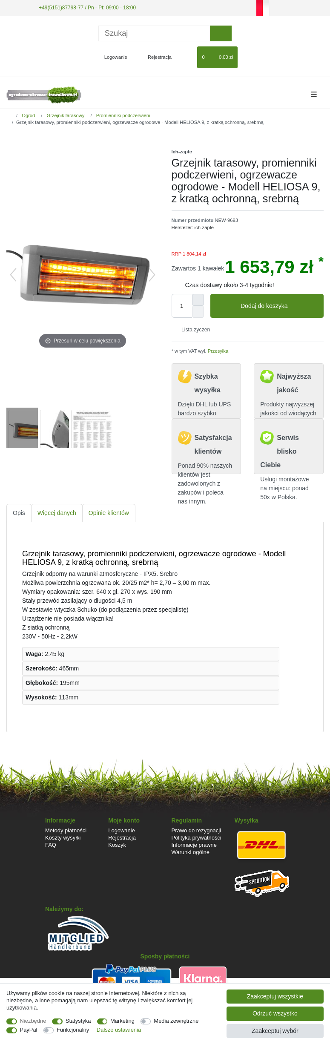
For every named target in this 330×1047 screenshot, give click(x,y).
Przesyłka (218, 351)
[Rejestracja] (154, 57)
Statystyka (78, 1021)
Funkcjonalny (73, 1030)
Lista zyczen (192, 330)
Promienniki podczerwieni (122, 115)
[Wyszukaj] (221, 33)
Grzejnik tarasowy (64, 115)
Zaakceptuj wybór (275, 1030)
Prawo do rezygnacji (196, 830)
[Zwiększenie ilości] (198, 300)
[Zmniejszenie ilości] (198, 312)
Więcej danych (56, 512)
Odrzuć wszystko (275, 1013)
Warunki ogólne (190, 852)
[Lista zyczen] (186, 57)
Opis (19, 512)
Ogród (27, 115)
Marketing (122, 1021)
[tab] (19, 513)
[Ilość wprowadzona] (182, 306)
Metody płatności (65, 830)
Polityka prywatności (196, 837)
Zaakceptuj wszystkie (275, 996)
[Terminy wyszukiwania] (154, 33)
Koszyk (117, 845)
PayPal (28, 1030)
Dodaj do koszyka (279, 306)
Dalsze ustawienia (119, 1030)
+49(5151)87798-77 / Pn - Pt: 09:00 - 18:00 (87, 8)
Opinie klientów (109, 512)
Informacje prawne (194, 845)
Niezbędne (33, 1021)
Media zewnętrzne (176, 1021)
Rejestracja (122, 837)
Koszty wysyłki (62, 837)
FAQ (50, 845)
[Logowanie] (112, 57)
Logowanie (121, 830)
